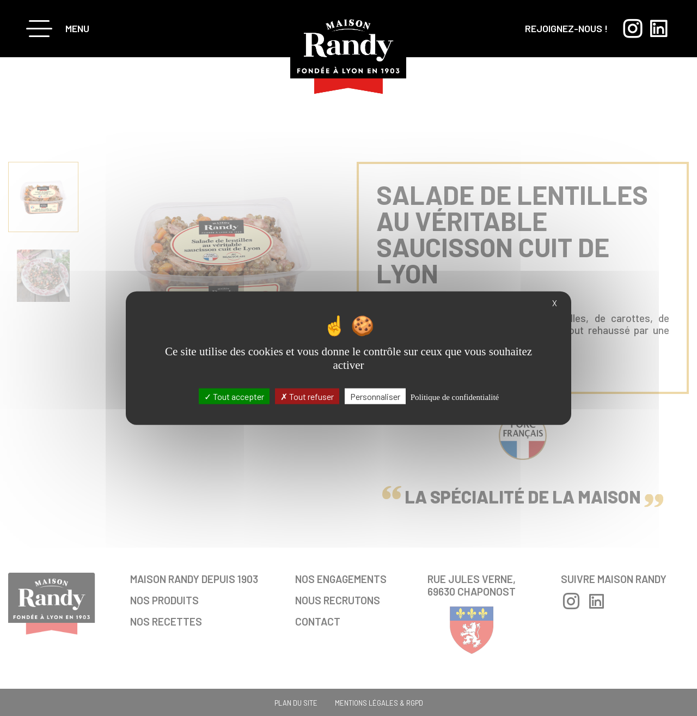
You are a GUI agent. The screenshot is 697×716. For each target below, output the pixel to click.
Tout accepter (234, 396)
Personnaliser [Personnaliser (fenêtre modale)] (375, 396)
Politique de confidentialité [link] (455, 396)
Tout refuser (307, 396)
